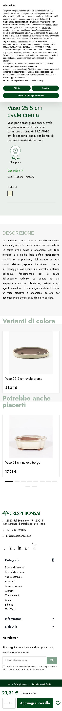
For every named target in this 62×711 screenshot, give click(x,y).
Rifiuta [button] (17, 88)
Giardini (9, 591)
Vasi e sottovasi (13, 577)
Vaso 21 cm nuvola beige (22, 462)
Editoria (9, 605)
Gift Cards (11, 609)
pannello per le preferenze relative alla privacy (23, 80)
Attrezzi (9, 581)
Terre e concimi (13, 586)
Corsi (8, 600)
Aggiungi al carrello (35, 703)
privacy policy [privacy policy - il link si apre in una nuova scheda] (9, 16)
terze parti (46, 27)
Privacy (44, 666)
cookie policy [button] (51, 25)
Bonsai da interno (14, 567)
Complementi (12, 595)
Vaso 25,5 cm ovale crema (23, 378)
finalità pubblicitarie (19, 41)
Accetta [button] (45, 88)
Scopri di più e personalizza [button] (31, 95)
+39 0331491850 (16, 530)
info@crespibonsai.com (19, 536)
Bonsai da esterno (15, 572)
